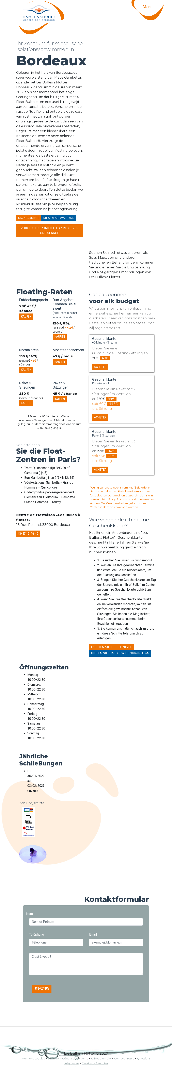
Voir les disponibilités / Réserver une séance (49, 230)
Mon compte (29, 218)
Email (93, 934)
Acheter (100, 367)
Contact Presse (124, 1058)
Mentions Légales (33, 1058)
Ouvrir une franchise (95, 1063)
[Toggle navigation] (151, 15)
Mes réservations (58, 218)
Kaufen (26, 316)
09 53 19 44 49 (28, 533)
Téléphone (36, 934)
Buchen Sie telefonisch (111, 647)
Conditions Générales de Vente (68, 1058)
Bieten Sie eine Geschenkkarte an (120, 653)
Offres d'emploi (101, 1058)
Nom (29, 914)
